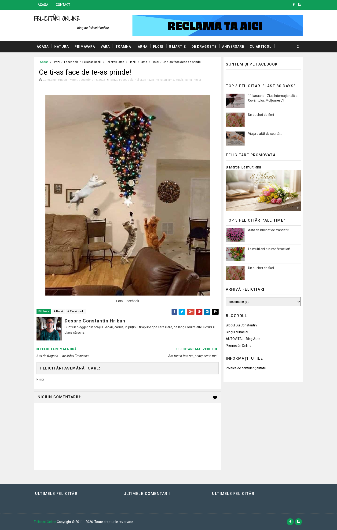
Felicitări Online (57, 18)
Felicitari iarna (165, 79)
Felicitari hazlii (144, 79)
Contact (63, 5)
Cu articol (260, 46)
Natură (61, 46)
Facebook (126, 79)
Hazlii (43, 58)
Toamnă (123, 46)
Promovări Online (238, 345)
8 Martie (177, 46)
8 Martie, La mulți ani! (243, 167)
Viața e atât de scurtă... (265, 133)
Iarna (188, 79)
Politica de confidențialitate (246, 368)
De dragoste (203, 46)
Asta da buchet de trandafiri (268, 230)
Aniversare (233, 46)
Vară (105, 46)
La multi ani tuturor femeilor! (269, 249)
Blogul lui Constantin (241, 325)
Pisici (197, 79)
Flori (158, 46)
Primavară (84, 46)
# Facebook (75, 311)
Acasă (43, 5)
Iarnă (142, 46)
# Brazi (58, 311)
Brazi (113, 79)
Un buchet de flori (261, 115)
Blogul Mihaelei (237, 332)
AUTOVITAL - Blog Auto (243, 339)
